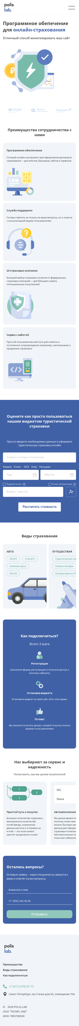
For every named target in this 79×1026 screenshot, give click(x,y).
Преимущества (12, 964)
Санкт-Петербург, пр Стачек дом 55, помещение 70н (42, 994)
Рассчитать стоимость (40, 507)
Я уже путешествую (62, 484)
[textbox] (39, 457)
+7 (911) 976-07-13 (21, 986)
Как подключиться (15, 975)
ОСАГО (13, 558)
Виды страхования (15, 970)
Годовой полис (14, 484)
